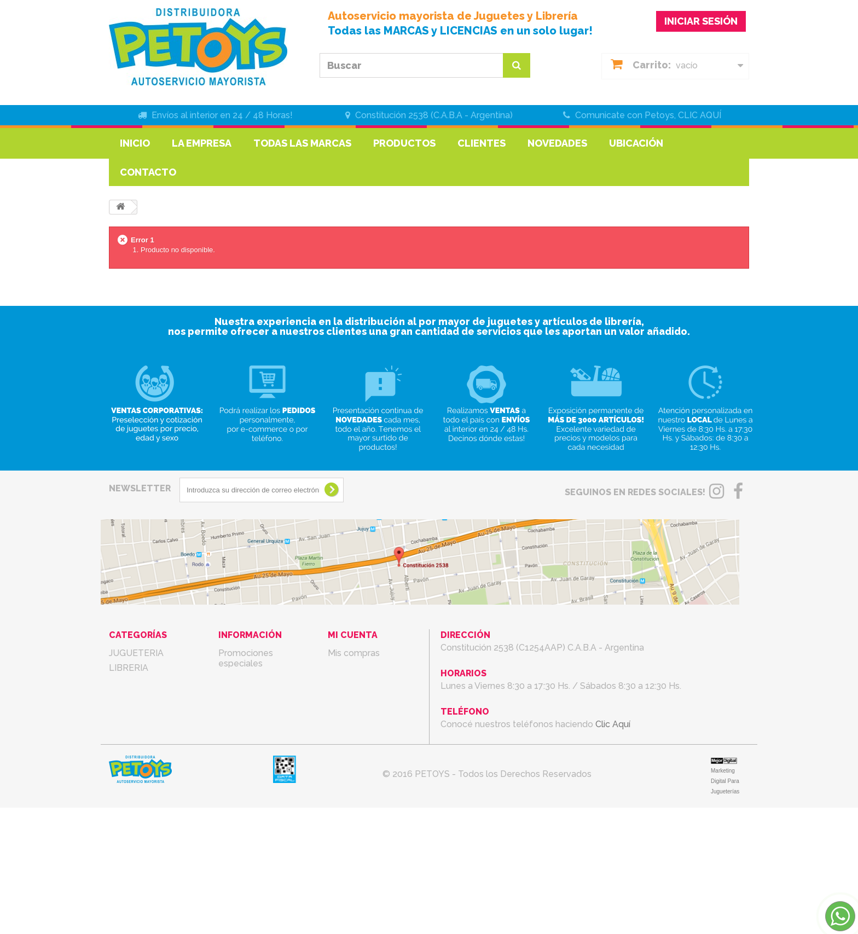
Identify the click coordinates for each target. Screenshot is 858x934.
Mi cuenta (353, 635)
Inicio (135, 143)
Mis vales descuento (370, 668)
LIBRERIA (128, 668)
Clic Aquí (612, 724)
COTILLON (131, 796)
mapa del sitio (247, 777)
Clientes (481, 143)
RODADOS (131, 727)
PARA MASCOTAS (146, 841)
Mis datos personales (371, 697)
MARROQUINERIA (146, 712)
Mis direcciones (359, 682)
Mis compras (354, 653)
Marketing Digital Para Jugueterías (725, 907)
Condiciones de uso (258, 747)
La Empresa (201, 143)
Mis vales (347, 712)
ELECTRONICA (140, 826)
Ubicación (636, 143)
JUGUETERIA (136, 653)
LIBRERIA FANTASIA (151, 682)
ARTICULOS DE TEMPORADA (141, 761)
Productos (404, 143)
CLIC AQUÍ (699, 115)
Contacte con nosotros (246, 727)
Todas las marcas (302, 143)
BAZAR (124, 811)
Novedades (557, 143)
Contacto (148, 172)
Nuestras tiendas (252, 708)
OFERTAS (129, 855)
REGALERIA (133, 741)
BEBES (123, 781)
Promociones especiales (245, 658)
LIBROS (125, 697)
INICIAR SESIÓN (701, 21)
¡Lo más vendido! (254, 693)
